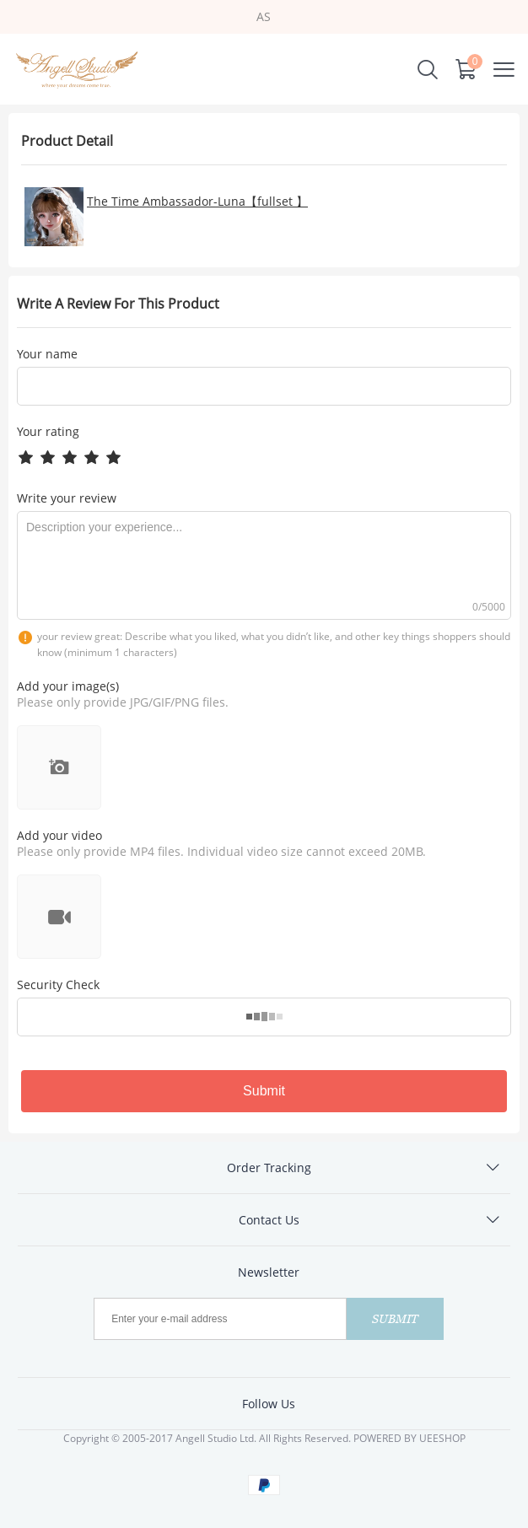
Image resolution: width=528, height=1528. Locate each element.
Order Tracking (269, 1167)
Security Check (58, 985)
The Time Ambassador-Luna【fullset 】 (197, 201)
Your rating (48, 431)
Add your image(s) (68, 686)
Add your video (59, 835)
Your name (47, 354)
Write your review (66, 498)
